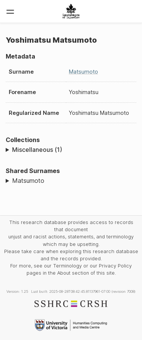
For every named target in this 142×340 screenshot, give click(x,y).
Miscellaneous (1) (37, 149)
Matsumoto (83, 71)
